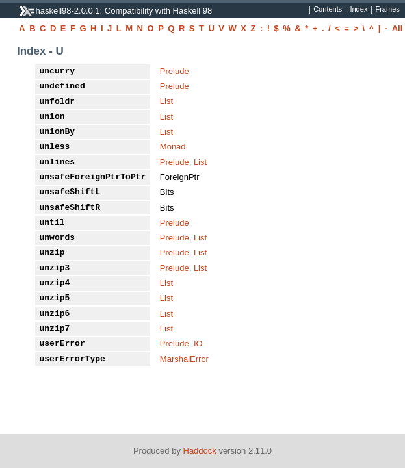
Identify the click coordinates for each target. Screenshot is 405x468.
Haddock (199, 451)
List (166, 101)
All (397, 28)
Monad (173, 146)
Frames (387, 10)
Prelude (174, 71)
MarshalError (184, 359)
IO (198, 343)
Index (358, 10)
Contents (327, 10)
